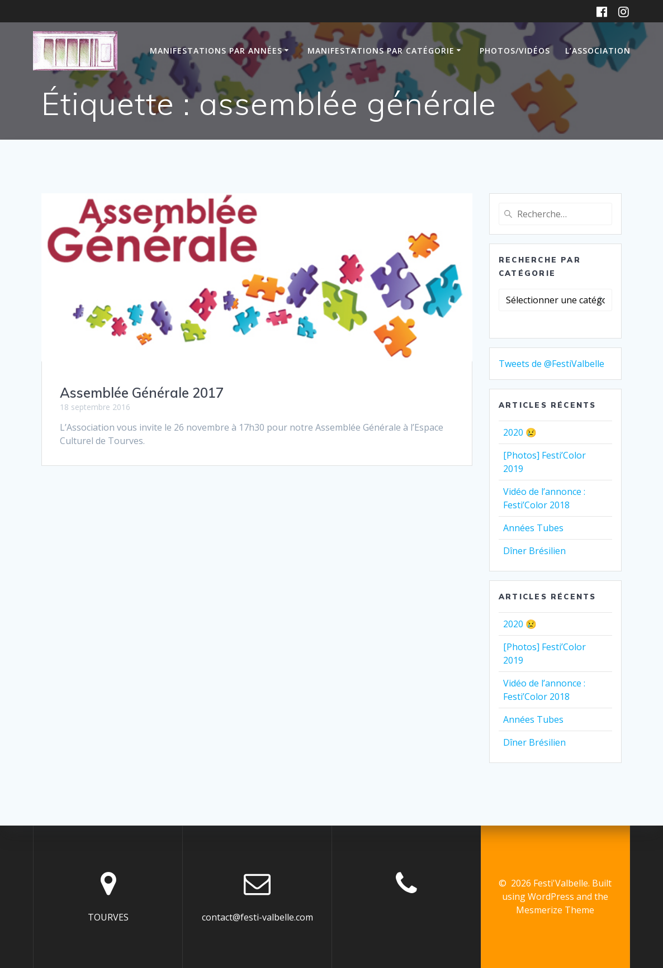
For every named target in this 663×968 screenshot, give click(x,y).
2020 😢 (520, 432)
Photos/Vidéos (515, 50)
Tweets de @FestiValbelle (551, 363)
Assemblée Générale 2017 (142, 392)
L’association (598, 50)
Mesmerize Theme (555, 910)
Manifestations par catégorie (380, 50)
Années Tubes (533, 528)
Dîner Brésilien (534, 551)
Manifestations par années (216, 50)
